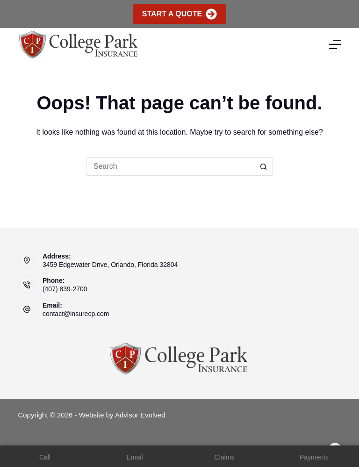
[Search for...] (170, 166)
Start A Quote (179, 14)
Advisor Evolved (140, 415)
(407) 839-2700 (65, 289)
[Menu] (335, 44)
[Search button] (263, 166)
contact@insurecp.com (76, 313)
